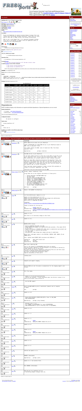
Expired (72, 122)
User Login (72, 19)
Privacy (71, 36)
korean (5, 22)
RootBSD (75, 25)
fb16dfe (9, 27)
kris (12, 383)
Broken (72, 112)
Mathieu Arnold (14, 203)
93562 (34, 347)
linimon (13, 310)
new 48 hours (73, 128)
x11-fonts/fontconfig (15, 115)
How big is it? (72, 34)
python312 (72, 63)
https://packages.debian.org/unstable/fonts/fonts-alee (12, 31)
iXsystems (9, 409)
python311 (72, 58)
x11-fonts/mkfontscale (17, 116)
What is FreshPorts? (74, 29)
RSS (79, 408)
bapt (12, 266)
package (7, 65)
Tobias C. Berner (15, 181)
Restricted (72, 118)
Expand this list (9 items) (7, 53)
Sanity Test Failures (73, 100)
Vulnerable (73, 121)
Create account (73, 20)
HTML (74, 408)
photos (53, 14)
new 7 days (73, 129)
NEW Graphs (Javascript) (75, 107)
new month (73, 132)
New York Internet (5, 409)
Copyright (64, 409)
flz (12, 329)
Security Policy (73, 35)
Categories (72, 97)
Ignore (72, 115)
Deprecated (73, 114)
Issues (71, 32)
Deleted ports (72, 98)
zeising (13, 208)
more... (71, 47)
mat (12, 241)
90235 (34, 359)
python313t (73, 73)
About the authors (73, 31)
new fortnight (73, 131)
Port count (72, 111)
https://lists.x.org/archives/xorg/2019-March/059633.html (39, 218)
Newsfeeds (72, 101)
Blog (71, 37)
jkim (12, 230)
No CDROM (73, 119)
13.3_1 (3, 22)
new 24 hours (73, 126)
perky (13, 317)
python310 (72, 53)
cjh (12, 378)
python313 (72, 68)
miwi (13, 305)
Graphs (71, 106)
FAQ (71, 33)
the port (6, 63)
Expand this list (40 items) (10, 136)
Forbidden (72, 116)
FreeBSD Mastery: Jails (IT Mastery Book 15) (57, 13)
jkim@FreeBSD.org (10, 23)
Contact (71, 38)
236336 (34, 223)
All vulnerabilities (76, 87)
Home (71, 96)
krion (13, 394)
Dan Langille (72, 409)
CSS (76, 408)
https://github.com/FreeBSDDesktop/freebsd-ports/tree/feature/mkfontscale (52, 226)
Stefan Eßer (14, 147)
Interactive (72, 125)
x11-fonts (9, 28)
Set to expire (73, 124)
